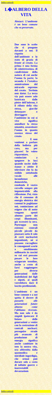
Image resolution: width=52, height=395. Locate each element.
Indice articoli (7, 2)
